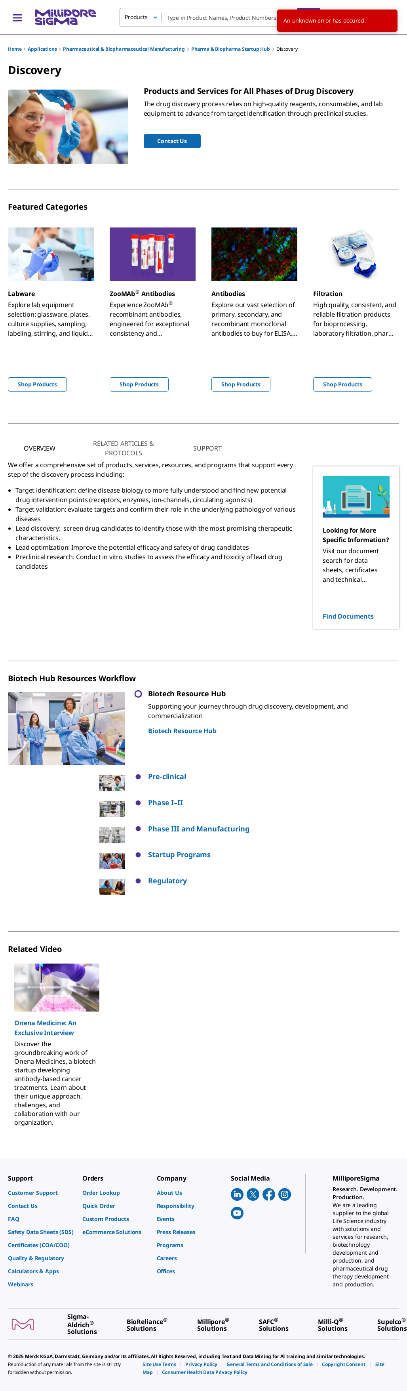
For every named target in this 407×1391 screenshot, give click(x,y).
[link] (41, 1192)
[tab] (39, 448)
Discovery (287, 49)
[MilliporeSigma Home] (65, 17)
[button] (273, 776)
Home (14, 49)
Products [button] (136, 17)
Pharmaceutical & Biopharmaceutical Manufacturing (123, 49)
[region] (203, 1041)
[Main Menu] (17, 17)
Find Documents (348, 616)
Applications (42, 49)
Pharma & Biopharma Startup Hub (230, 49)
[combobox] (220, 17)
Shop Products (37, 384)
